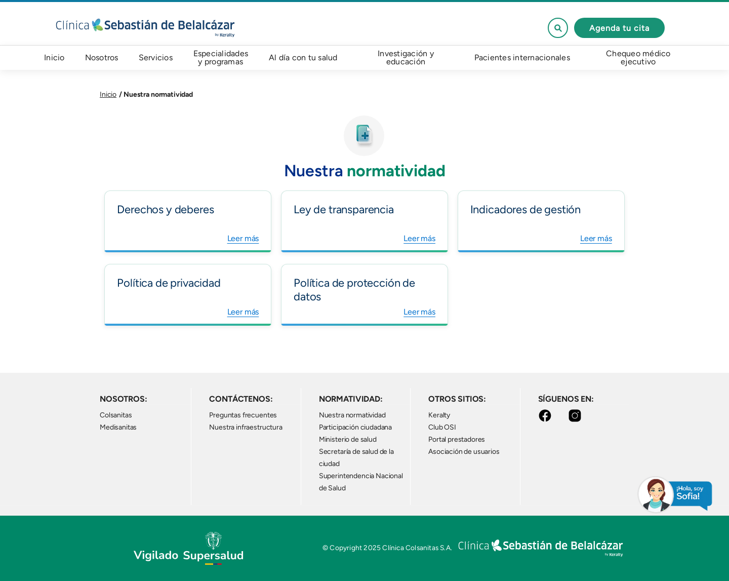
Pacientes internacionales (522, 57)
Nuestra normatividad (352, 415)
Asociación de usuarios (463, 451)
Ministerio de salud (348, 439)
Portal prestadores (456, 439)
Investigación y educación (406, 57)
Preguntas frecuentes (243, 415)
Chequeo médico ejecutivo (638, 57)
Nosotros (101, 57)
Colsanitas (116, 415)
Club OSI (442, 427)
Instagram (577, 415)
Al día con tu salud (303, 57)
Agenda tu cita (619, 28)
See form (558, 28)
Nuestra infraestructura (245, 427)
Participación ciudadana (355, 427)
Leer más (243, 238)
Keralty (439, 415)
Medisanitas (118, 427)
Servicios (156, 57)
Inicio (54, 57)
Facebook (547, 415)
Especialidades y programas (221, 57)
